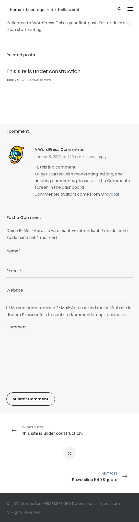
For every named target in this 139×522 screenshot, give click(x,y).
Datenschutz (84, 503)
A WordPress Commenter (59, 149)
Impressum (109, 503)
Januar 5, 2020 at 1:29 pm (57, 156)
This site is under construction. (44, 71)
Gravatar (110, 194)
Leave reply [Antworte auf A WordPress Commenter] (96, 156)
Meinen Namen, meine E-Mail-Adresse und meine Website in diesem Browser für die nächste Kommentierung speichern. (68, 311)
